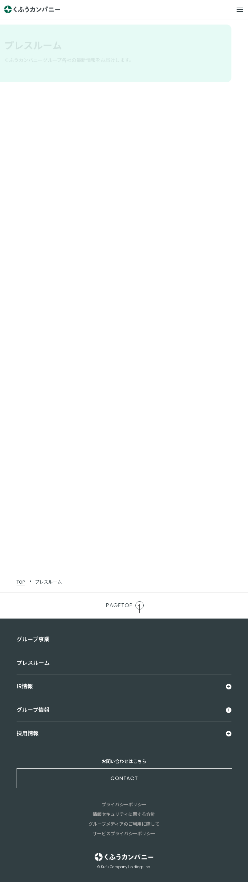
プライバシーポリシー (124, 804)
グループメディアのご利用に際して (124, 823)
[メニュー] (240, 10)
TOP (21, 581)
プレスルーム (48, 581)
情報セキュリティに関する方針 (124, 814)
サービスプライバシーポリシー (124, 833)
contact (124, 778)
